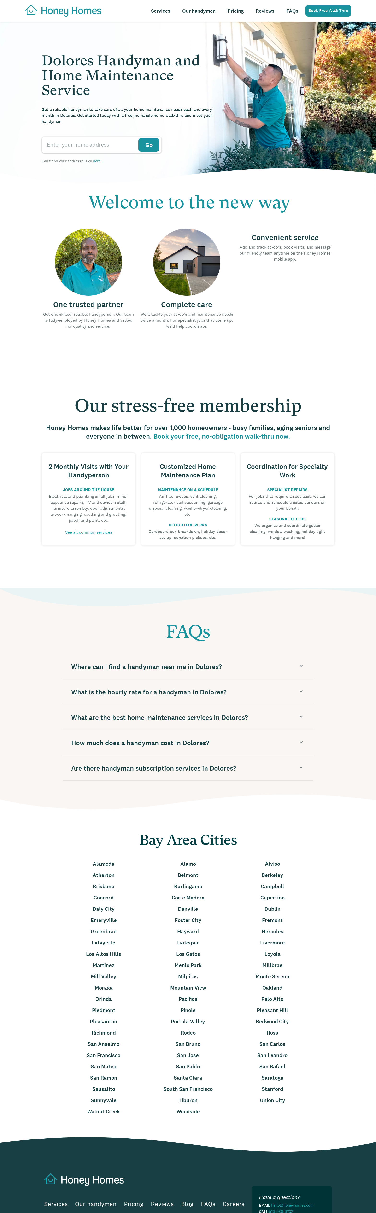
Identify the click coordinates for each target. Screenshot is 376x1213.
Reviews (265, 11)
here (96, 161)
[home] (60, 10)
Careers (233, 1204)
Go (149, 145)
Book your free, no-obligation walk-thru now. (221, 436)
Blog (187, 1204)
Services (160, 11)
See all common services (88, 532)
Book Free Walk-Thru (328, 10)
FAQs (292, 11)
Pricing (236, 11)
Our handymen (199, 11)
